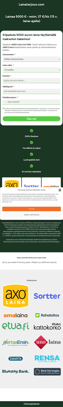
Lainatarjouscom (31, 4)
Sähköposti (8, 86)
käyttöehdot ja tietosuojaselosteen (27, 108)
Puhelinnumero (9, 97)
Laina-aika (7, 65)
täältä (10, 202)
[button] (60, 190)
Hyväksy (32, 209)
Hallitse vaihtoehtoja (31, 215)
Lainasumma (8, 54)
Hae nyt (31, 118)
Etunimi (6, 76)
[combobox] (5, 102)
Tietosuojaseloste (31, 404)
